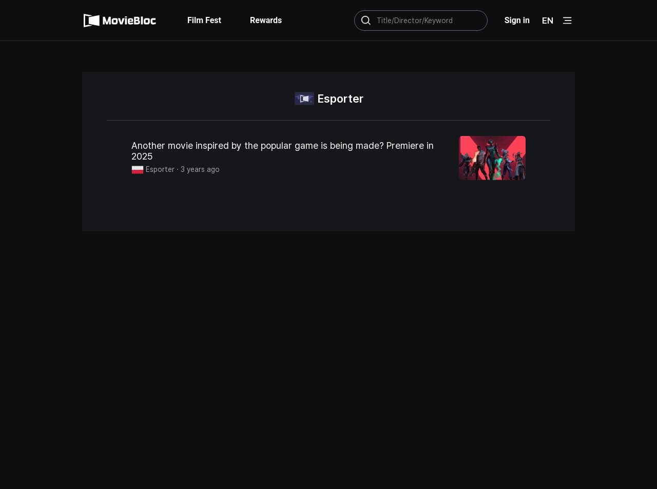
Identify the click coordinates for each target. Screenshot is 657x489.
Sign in (517, 20)
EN (547, 20)
